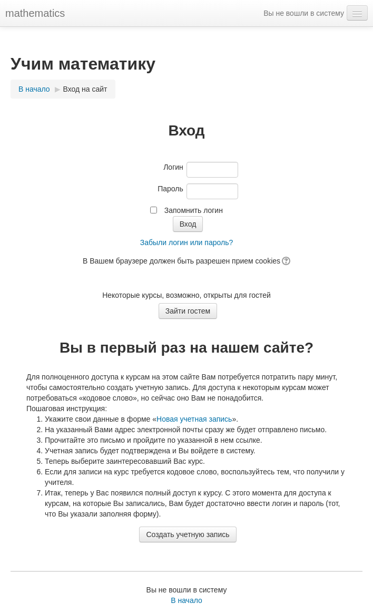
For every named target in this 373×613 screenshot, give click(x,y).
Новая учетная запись (194, 419)
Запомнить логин (193, 210)
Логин (173, 167)
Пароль (170, 188)
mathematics (35, 13)
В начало (34, 89)
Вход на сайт (85, 89)
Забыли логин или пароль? (186, 242)
